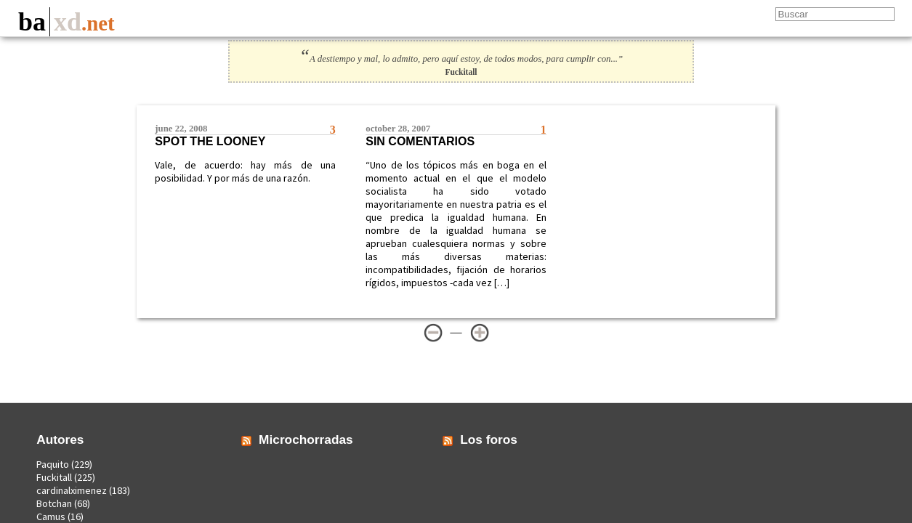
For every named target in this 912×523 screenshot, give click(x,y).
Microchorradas (306, 439)
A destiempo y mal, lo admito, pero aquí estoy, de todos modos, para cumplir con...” (461, 59)
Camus (50, 516)
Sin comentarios (420, 141)
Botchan (54, 503)
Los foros (488, 439)
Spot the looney (210, 141)
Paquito (52, 464)
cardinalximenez (71, 490)
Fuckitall (54, 477)
